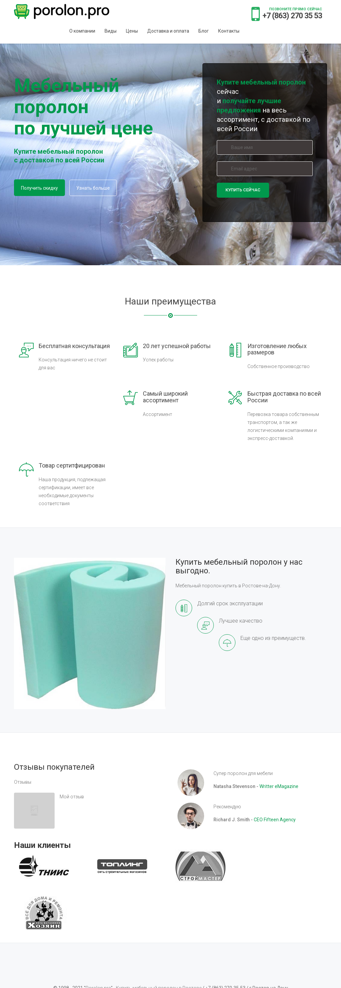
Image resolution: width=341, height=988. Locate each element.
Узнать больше (93, 188)
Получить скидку (39, 188)
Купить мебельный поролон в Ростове (159, 941)
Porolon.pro (98, 941)
